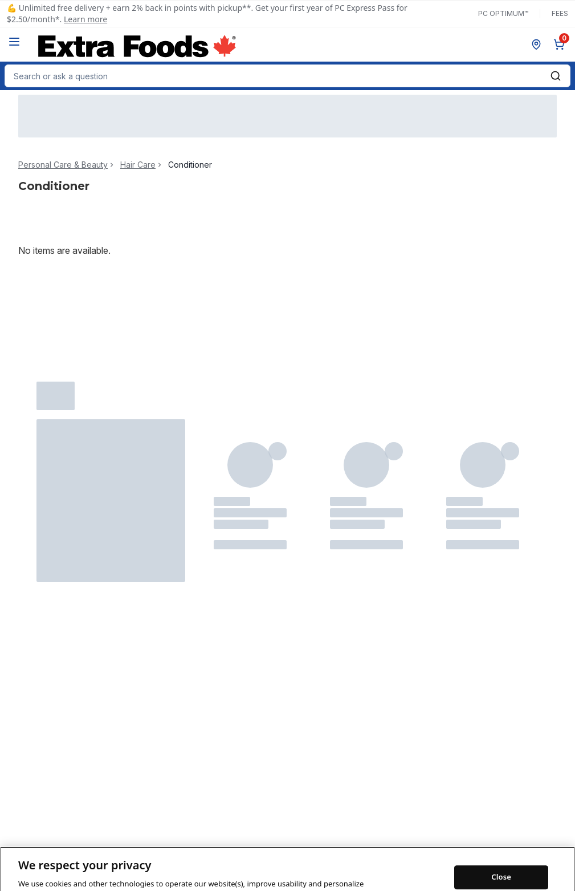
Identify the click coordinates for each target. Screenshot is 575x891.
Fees (560, 13)
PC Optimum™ (503, 13)
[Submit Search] (555, 76)
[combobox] (287, 75)
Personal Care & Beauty (63, 164)
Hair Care (138, 164)
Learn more (85, 19)
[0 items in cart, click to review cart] (561, 44)
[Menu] (14, 41)
